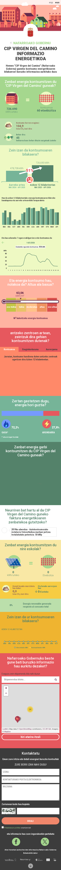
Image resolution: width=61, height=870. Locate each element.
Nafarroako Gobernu (32, 43)
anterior (3, 242)
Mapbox (7, 732)
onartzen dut (17, 828)
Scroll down (30, 865)
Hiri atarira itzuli (31, 737)
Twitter (45, 842)
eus (57, 2)
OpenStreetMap (25, 729)
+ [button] (6, 688)
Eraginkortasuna (30, 349)
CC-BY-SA (46, 729)
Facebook (16, 842)
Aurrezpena (51, 349)
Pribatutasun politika (12, 828)
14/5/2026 (31, 243)
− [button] (6, 693)
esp (51, 2)
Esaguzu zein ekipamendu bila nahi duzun (21, 673)
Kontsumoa (9, 349)
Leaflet (5, 729)
